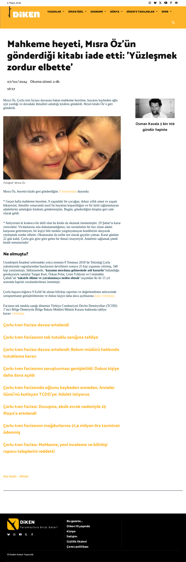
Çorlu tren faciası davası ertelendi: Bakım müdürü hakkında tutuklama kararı (61, 353)
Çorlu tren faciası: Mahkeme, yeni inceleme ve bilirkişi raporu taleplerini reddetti (55, 448)
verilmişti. (18, 313)
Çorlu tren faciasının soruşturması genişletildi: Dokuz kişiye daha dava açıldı (61, 372)
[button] (173, 23)
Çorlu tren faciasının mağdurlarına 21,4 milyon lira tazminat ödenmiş (61, 429)
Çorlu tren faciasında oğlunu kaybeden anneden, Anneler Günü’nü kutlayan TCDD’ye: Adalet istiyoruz (59, 391)
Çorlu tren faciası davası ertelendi (36, 325)
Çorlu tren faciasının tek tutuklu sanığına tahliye (50, 337)
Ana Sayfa (9, 476)
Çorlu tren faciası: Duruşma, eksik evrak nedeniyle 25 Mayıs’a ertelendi (54, 410)
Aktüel (24, 476)
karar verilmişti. (105, 296)
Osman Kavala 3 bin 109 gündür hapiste (155, 127)
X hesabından (68, 191)
